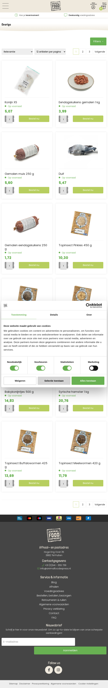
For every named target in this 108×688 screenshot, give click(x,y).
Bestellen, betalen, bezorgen (54, 595)
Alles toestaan (88, 380)
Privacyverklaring (40, 676)
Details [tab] (54, 314)
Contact (54, 613)
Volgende (100, 51)
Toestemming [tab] (19, 314)
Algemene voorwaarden (54, 604)
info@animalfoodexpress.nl (54, 568)
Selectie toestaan (54, 380)
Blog (54, 582)
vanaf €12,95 (27, 15)
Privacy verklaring (54, 609)
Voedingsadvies (54, 591)
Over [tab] (89, 314)
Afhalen (54, 587)
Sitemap (13, 676)
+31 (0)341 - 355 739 (54, 565)
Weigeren (20, 380)
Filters (98, 41)
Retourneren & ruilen (54, 600)
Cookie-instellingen (88, 676)
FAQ (54, 617)
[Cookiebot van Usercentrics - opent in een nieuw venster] (90, 305)
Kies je (79, 15)
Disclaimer (24, 676)
